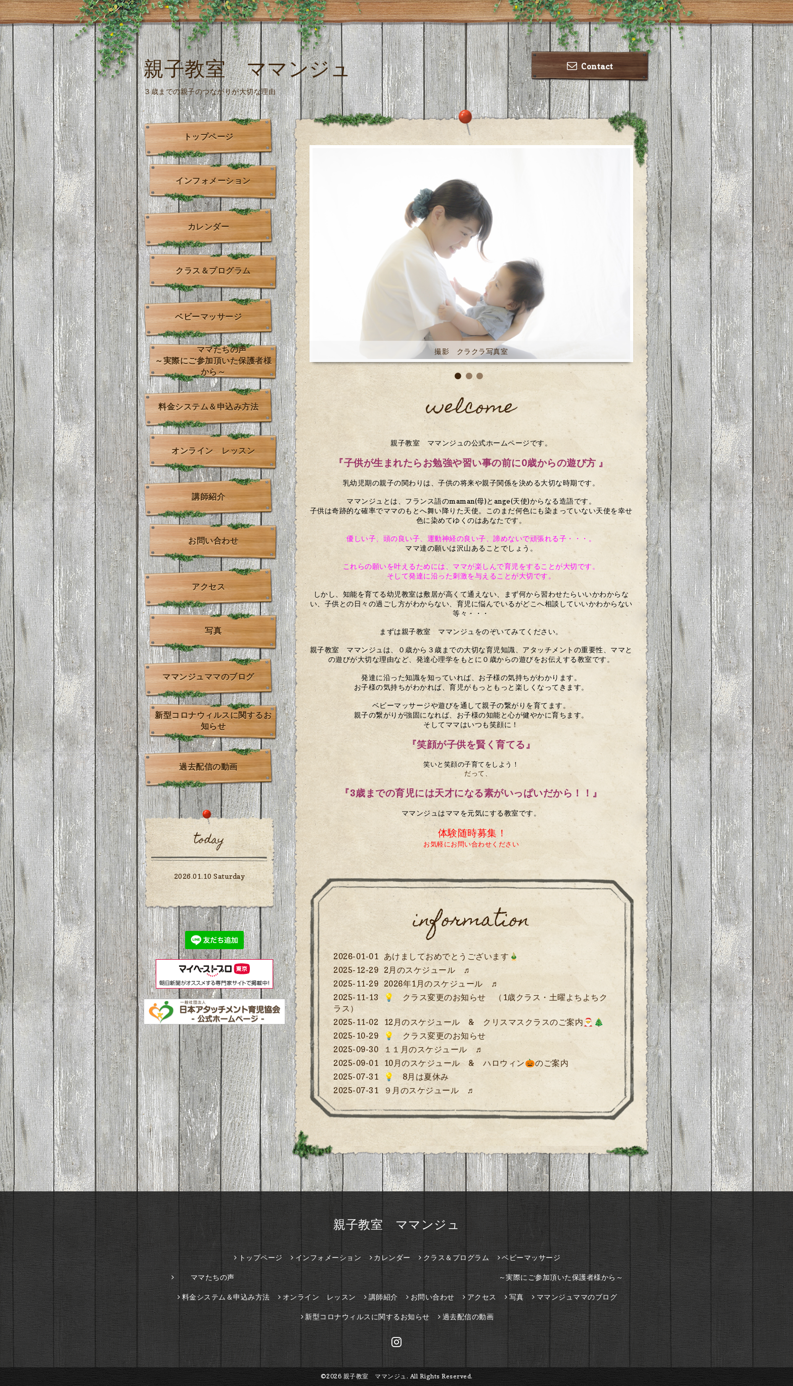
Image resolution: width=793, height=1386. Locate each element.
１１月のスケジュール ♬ (433, 1049)
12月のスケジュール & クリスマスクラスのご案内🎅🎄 (494, 1022)
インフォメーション (213, 180)
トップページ (209, 136)
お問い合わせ (213, 540)
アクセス (208, 587)
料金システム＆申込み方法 (208, 406)
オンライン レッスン (213, 450)
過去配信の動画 (208, 767)
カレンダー (209, 226)
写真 (213, 630)
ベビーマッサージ (208, 316)
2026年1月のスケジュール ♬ (441, 983)
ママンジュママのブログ (208, 677)
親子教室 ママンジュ (247, 68)
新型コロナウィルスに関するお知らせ (213, 720)
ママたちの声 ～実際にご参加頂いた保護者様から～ (216, 360)
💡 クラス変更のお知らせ (435, 1036)
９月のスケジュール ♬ (429, 1090)
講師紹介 (208, 496)
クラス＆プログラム (213, 270)
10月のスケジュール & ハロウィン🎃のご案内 (476, 1063)
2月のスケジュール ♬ (427, 970)
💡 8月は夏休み (416, 1076)
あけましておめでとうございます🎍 (451, 956)
